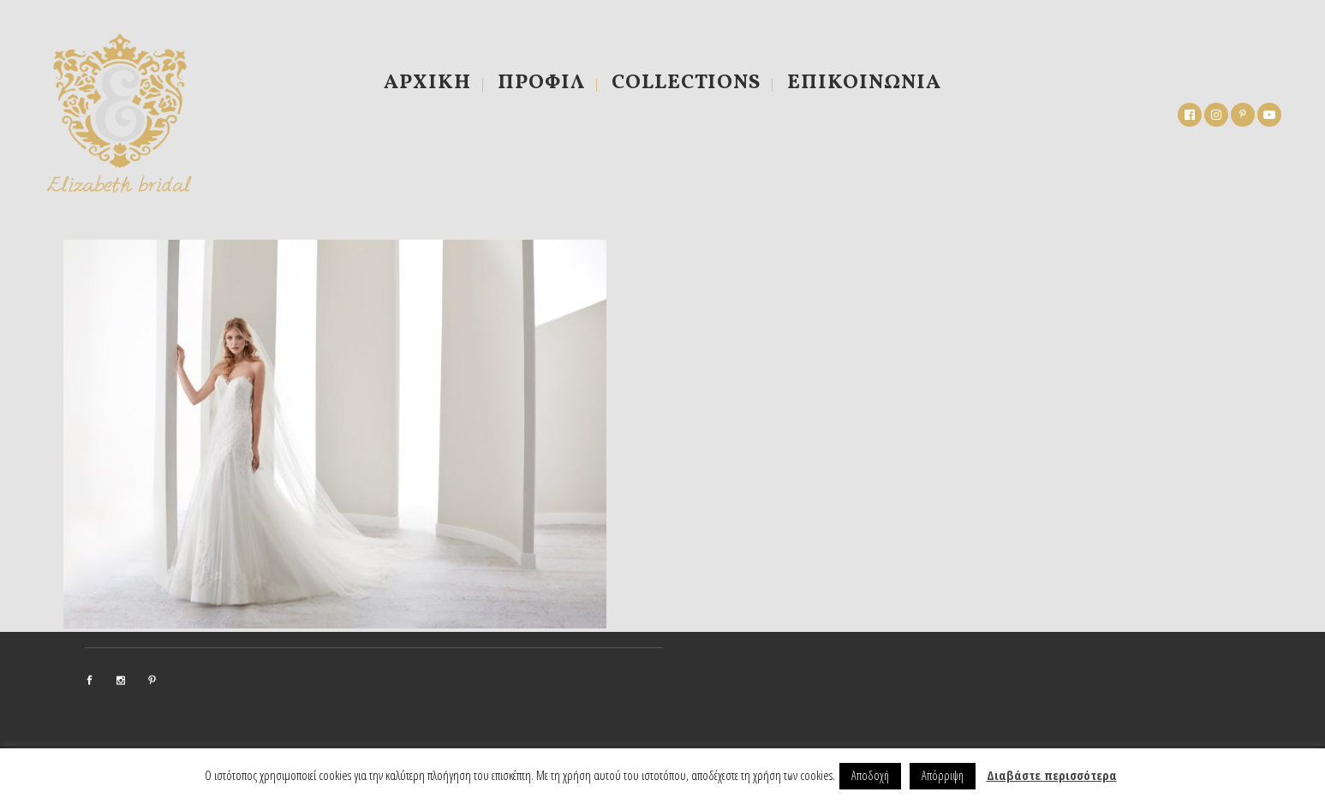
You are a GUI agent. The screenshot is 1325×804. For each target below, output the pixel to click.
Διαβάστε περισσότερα (1052, 774)
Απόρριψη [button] (943, 775)
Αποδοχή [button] (870, 775)
